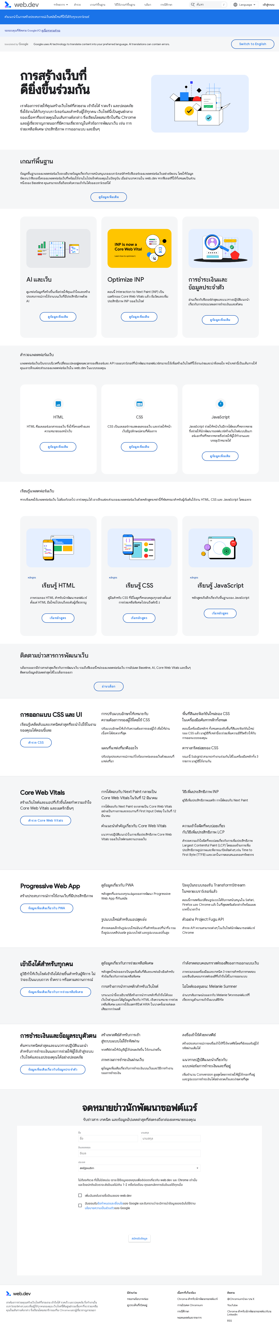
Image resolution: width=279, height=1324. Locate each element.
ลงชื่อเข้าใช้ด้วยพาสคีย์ (199, 1034)
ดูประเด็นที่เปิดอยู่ (137, 1282)
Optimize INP (126, 279)
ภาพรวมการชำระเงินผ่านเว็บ (122, 1059)
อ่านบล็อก (108, 686)
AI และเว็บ (39, 279)
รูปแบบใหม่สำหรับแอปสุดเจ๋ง (123, 919)
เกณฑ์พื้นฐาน (97, 4)
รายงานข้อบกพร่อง (137, 1276)
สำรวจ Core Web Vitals (45, 821)
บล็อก (147, 4)
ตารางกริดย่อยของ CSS (200, 748)
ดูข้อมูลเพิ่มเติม (109, 197)
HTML (58, 417)
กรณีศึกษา (166, 4)
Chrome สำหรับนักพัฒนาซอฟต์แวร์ (197, 1276)
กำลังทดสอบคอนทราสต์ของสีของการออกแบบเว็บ (220, 963)
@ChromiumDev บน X (240, 1276)
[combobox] (208, 4)
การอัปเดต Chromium (190, 1282)
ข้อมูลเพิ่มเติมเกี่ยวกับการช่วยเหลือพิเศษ (55, 992)
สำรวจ (77, 4)
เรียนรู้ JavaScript (221, 585)
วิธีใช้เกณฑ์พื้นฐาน (125, 4)
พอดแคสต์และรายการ (189, 1295)
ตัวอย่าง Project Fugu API (203, 919)
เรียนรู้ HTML (58, 585)
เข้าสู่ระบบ (268, 4)
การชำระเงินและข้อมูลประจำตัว (208, 283)
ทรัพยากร (59, 4)
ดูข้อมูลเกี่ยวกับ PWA (117, 885)
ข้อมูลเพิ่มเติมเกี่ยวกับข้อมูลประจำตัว (52, 1070)
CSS (139, 417)
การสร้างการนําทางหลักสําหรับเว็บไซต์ (129, 986)
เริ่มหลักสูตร (58, 618)
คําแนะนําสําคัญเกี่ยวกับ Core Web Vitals (133, 826)
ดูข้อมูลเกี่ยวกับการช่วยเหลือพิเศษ (127, 963)
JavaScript (221, 417)
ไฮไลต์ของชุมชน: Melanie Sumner (209, 986)
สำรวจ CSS (36, 743)
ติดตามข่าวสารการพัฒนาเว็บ (54, 655)
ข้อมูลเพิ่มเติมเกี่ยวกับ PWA (46, 908)
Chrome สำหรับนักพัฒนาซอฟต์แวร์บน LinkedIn (249, 1290)
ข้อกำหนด (10, 1315)
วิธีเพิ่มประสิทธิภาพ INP (200, 791)
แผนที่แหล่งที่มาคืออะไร (119, 748)
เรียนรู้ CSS (139, 585)
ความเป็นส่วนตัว (28, 1315)
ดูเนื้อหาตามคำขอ (50, 30)
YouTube (232, 1282)
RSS (229, 1298)
